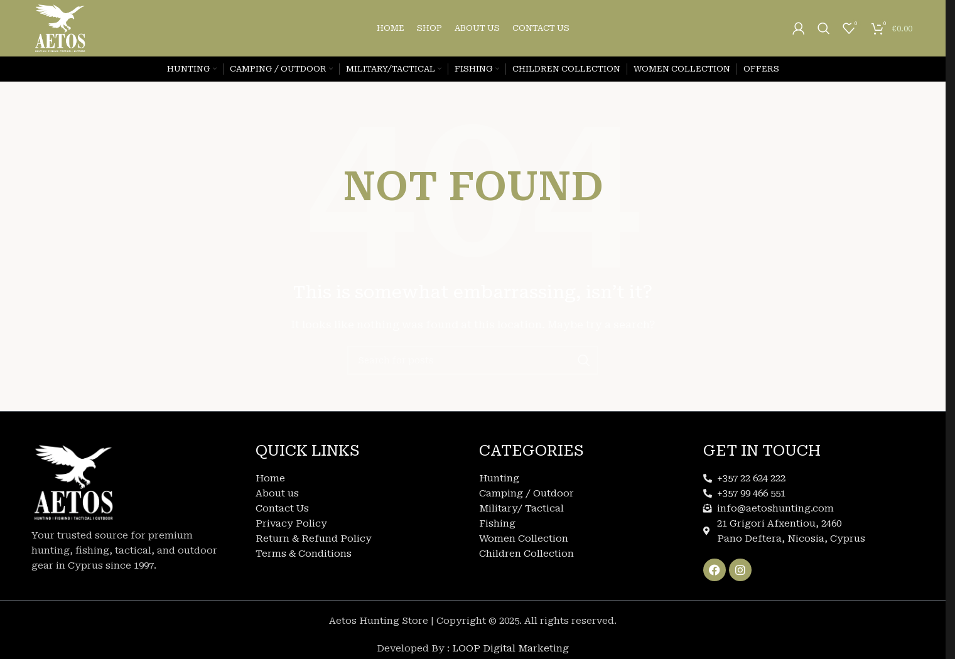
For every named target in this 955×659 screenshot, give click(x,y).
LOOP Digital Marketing (510, 648)
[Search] (823, 28)
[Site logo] (60, 27)
